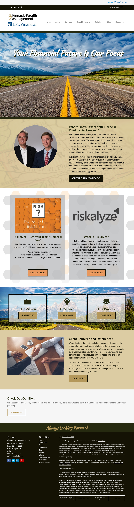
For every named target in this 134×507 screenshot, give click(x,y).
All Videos (43, 460)
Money (41, 452)
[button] (60, 20)
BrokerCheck (101, 441)
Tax (40, 450)
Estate (41, 445)
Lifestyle (42, 455)
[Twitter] (12, 7)
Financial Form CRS (68, 437)
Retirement (43, 440)
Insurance (43, 448)
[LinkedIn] (15, 7)
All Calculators (44, 462)
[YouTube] (18, 7)
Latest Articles (44, 457)
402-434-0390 (116, 7)
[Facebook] (21, 7)
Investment (43, 443)
